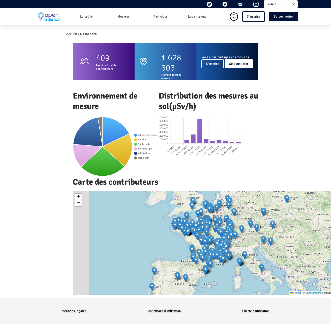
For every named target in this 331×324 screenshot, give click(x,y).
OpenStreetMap (314, 292)
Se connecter (283, 16)
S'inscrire (253, 16)
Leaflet (295, 292)
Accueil (71, 34)
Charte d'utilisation (256, 311)
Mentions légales (73, 311)
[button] (209, 209)
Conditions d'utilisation (164, 311)
